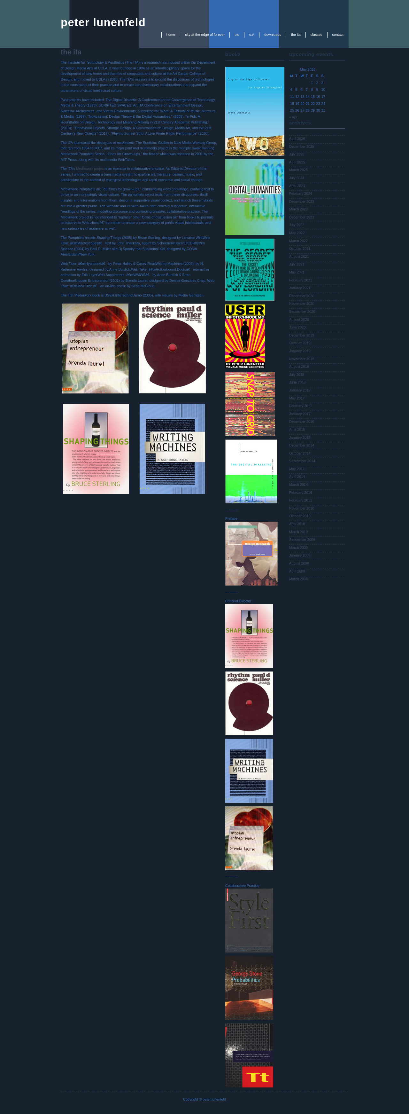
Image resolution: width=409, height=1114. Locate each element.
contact (337, 34)
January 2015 (300, 437)
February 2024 (300, 193)
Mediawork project (90, 168)
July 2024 (296, 178)
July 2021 (296, 264)
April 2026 (297, 138)
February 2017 (300, 406)
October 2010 (300, 516)
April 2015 (297, 429)
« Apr (293, 117)
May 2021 (297, 272)
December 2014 (301, 445)
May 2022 (297, 233)
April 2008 (297, 571)
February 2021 (300, 280)
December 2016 (301, 421)
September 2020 (302, 311)
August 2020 (299, 319)
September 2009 (302, 539)
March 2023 (298, 209)
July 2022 (296, 225)
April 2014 (297, 476)
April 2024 (297, 186)
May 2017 (297, 398)
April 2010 (297, 524)
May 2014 (297, 469)
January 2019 (300, 351)
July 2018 (296, 374)
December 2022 (301, 217)
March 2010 (298, 532)
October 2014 (300, 453)
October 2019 (300, 343)
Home (170, 34)
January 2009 (300, 555)
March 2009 (298, 547)
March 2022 (298, 241)
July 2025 (296, 154)
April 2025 (297, 162)
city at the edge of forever (205, 34)
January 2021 (300, 288)
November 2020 (301, 303)
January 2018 (300, 390)
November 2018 (301, 359)
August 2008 (299, 563)
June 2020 (297, 327)
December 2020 (301, 296)
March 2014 (298, 484)
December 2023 (301, 201)
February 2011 (300, 500)
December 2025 (301, 146)
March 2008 (298, 579)
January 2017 (300, 414)
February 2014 (300, 492)
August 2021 (299, 256)
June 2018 (297, 382)
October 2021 (300, 248)
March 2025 (298, 170)
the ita (296, 34)
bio (237, 34)
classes (316, 34)
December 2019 (301, 335)
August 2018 (299, 366)
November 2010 (301, 508)
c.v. (251, 34)
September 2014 (302, 461)
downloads (272, 34)
